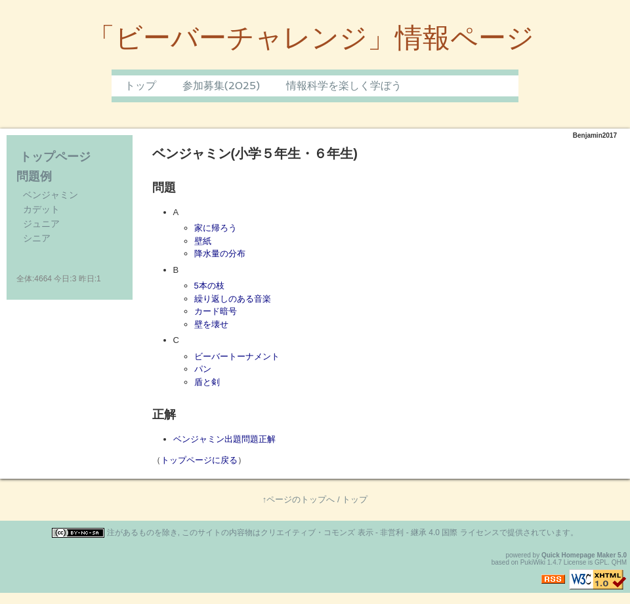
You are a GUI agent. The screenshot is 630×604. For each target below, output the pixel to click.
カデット (41, 209)
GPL (601, 562)
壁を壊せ (211, 324)
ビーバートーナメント (237, 356)
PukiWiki (532, 562)
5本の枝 (209, 286)
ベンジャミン (50, 195)
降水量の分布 (219, 253)
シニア (37, 238)
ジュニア (41, 223)
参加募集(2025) (221, 85)
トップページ (55, 156)
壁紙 (202, 241)
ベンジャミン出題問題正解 (224, 439)
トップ (140, 85)
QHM (619, 562)
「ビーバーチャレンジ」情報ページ (310, 38)
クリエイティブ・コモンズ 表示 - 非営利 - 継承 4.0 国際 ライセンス (380, 532)
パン (202, 369)
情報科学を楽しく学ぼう (344, 85)
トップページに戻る (199, 460)
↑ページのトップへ (298, 499)
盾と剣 (207, 382)
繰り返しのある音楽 (232, 299)
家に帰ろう (215, 228)
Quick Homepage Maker (578, 555)
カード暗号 (215, 311)
